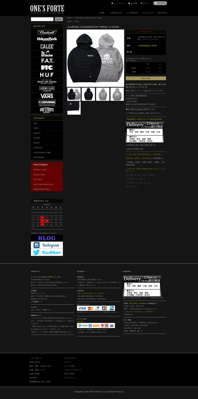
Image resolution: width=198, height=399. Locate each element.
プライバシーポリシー (73, 370)
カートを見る (69, 366)
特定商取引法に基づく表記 (40, 382)
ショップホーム (36, 358)
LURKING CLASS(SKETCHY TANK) (88, 18)
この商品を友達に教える (135, 179)
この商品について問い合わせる (138, 183)
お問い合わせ (162, 13)
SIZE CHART (35, 374)
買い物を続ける (132, 187)
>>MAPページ (46, 310)
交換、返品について (37, 370)
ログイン (146, 3)
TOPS (77, 21)
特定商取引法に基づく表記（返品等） (141, 175)
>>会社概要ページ (36, 301)
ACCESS (33, 378)
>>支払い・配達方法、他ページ (133, 331)
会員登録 (134, 3)
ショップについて (147, 13)
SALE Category (40, 164)
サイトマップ (69, 378)
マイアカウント (119, 3)
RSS (66, 374)
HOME (102, 13)
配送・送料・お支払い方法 (40, 366)
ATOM (71, 374)
